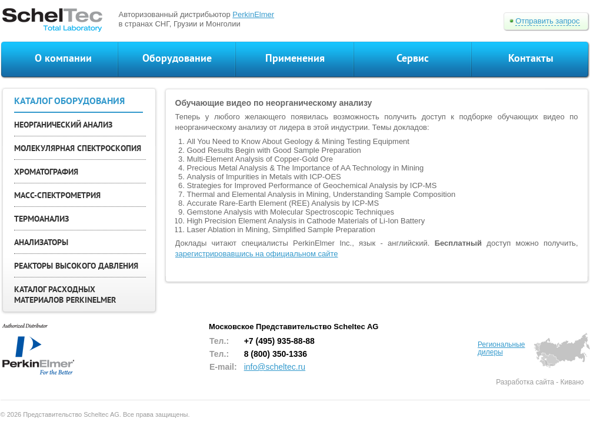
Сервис (412, 58)
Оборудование (177, 58)
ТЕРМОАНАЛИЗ (41, 218)
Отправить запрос (547, 20)
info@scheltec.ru (274, 367)
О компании (63, 58)
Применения (295, 58)
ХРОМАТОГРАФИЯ (46, 171)
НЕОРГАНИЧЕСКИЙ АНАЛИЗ (63, 124)
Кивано (572, 382)
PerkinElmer (253, 14)
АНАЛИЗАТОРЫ (41, 242)
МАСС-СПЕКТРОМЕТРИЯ (57, 195)
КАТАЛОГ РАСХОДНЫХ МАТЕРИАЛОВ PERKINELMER (65, 294)
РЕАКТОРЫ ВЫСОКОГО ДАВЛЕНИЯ (76, 265)
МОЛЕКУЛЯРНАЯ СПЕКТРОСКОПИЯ (77, 148)
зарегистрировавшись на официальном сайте (256, 253)
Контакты (531, 58)
